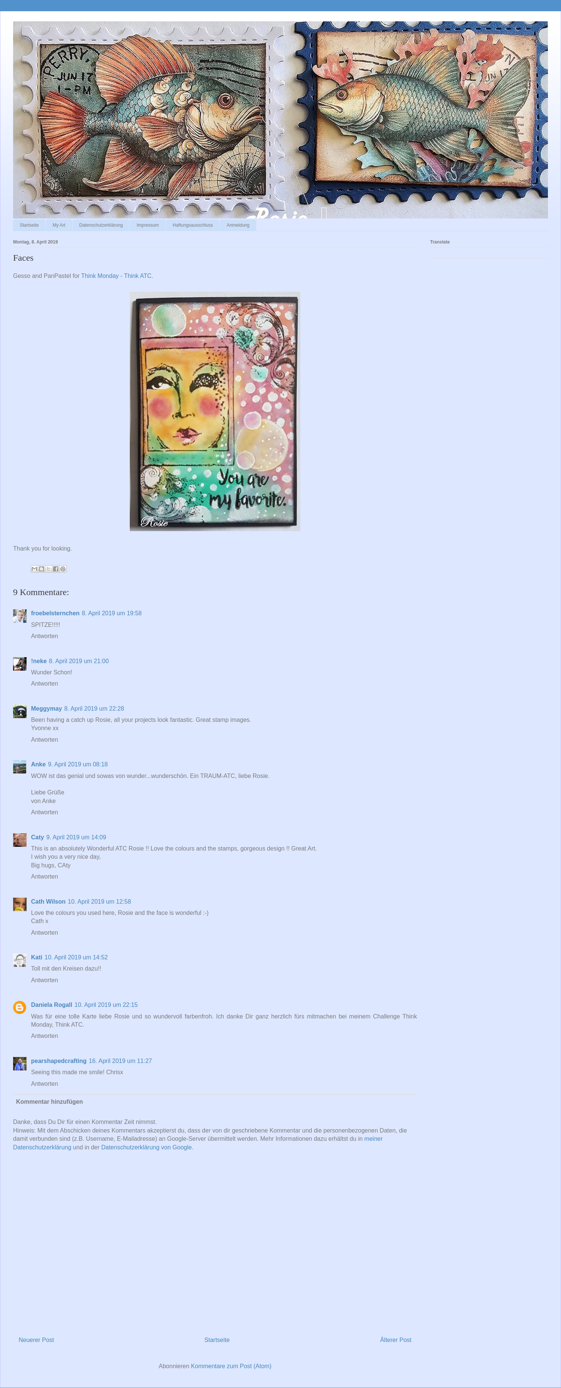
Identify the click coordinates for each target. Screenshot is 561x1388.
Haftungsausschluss (193, 225)
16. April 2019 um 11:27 (120, 1061)
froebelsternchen (55, 613)
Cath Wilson (48, 901)
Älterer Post (395, 1340)
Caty (37, 837)
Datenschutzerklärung (101, 225)
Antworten (44, 636)
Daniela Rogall (51, 1005)
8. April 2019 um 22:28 (94, 708)
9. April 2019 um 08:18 (78, 764)
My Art (59, 225)
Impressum (148, 225)
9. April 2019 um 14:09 (76, 837)
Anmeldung (238, 225)
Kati (36, 957)
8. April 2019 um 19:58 (112, 613)
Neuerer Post (36, 1340)
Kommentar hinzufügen (49, 1102)
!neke (39, 661)
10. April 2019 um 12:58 (99, 901)
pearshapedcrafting (58, 1061)
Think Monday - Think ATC (116, 276)
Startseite (29, 225)
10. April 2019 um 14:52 (76, 957)
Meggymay (46, 708)
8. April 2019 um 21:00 (79, 661)
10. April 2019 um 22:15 (106, 1005)
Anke (38, 764)
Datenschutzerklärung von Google (146, 1147)
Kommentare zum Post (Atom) (231, 1366)
